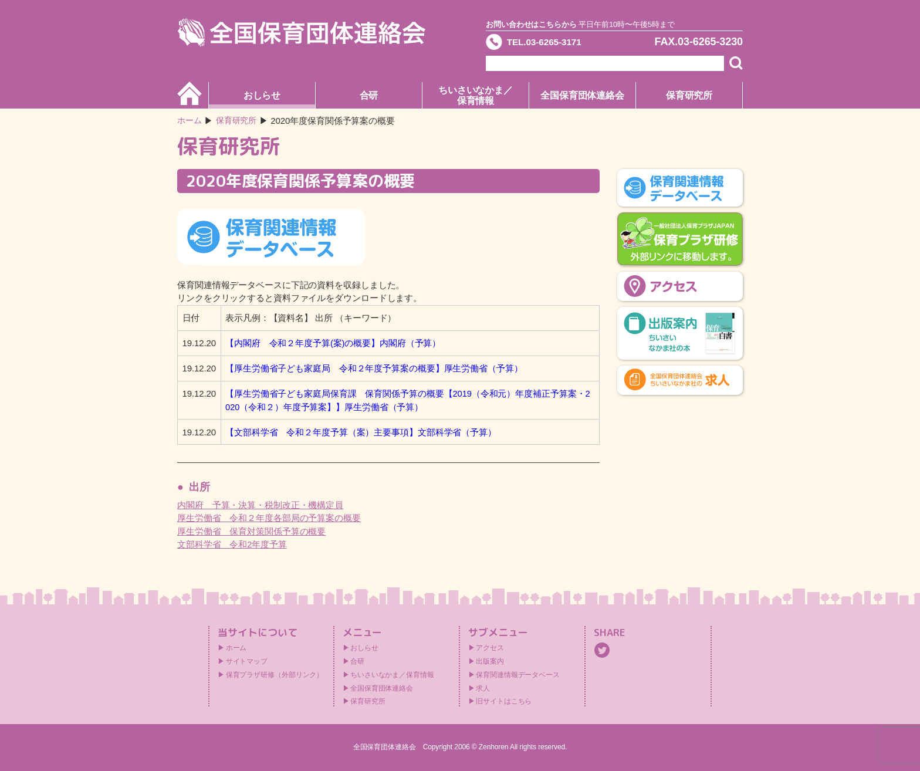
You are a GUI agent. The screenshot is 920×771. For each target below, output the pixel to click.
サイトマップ (247, 661)
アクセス (490, 648)
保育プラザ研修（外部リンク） (275, 675)
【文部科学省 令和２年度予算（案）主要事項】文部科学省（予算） (360, 432)
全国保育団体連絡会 (582, 95)
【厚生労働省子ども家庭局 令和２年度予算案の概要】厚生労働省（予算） (374, 368)
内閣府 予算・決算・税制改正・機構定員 (260, 505)
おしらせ (262, 95)
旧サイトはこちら (504, 701)
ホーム (190, 120)
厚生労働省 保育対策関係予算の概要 (251, 531)
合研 (369, 95)
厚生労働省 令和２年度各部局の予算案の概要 (269, 518)
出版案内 (490, 661)
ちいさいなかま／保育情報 (475, 95)
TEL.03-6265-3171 (552, 43)
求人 (483, 688)
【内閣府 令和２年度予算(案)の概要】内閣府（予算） (333, 343)
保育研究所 (689, 95)
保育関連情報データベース (518, 675)
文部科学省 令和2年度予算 (232, 544)
